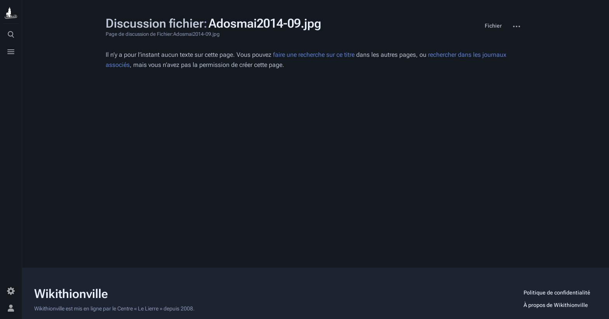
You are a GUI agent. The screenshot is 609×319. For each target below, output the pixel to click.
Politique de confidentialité (557, 292)
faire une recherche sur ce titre (314, 54)
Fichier (493, 26)
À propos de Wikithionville (556, 305)
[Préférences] (11, 291)
